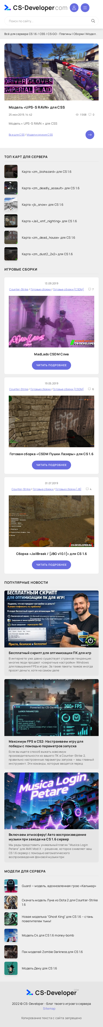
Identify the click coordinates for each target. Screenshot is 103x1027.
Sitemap (49, 1008)
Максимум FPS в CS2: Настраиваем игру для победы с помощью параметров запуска (46, 743)
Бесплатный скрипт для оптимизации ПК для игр (50, 653)
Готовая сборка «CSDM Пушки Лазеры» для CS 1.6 (52, 454)
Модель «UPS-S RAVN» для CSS (37, 107)
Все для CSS (16, 134)
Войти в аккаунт (74, 7)
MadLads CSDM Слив (51, 354)
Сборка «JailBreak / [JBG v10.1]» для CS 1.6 (51, 553)
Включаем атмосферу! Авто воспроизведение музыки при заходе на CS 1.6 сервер (47, 837)
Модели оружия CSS (40, 134)
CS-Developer (40, 7)
